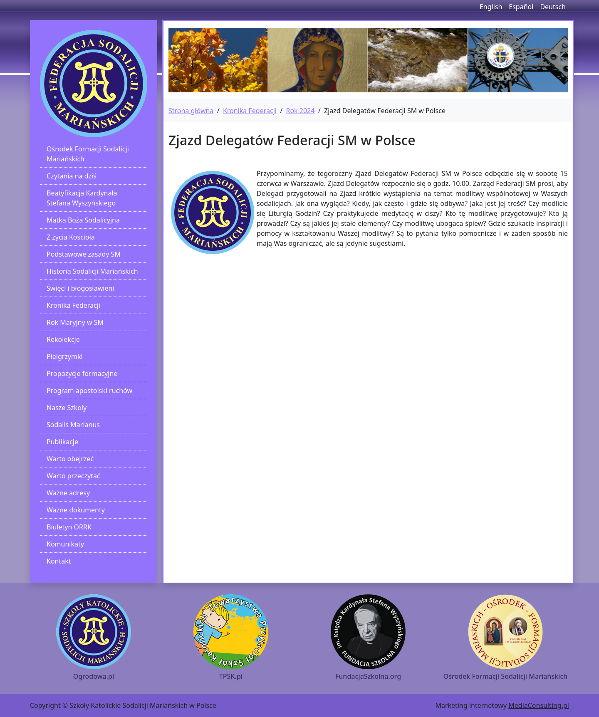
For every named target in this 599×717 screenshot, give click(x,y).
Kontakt (59, 561)
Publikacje (62, 441)
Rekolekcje (63, 339)
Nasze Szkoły (67, 407)
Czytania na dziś (72, 175)
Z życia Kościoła (71, 237)
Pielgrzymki (65, 356)
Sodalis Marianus (73, 424)
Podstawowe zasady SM (84, 254)
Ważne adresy (68, 492)
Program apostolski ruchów (89, 390)
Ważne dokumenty (76, 509)
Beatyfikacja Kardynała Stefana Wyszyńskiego (82, 198)
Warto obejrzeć (70, 458)
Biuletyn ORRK (69, 527)
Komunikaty (65, 544)
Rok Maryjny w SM (75, 322)
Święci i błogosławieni (80, 288)
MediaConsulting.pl (538, 705)
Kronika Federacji (73, 305)
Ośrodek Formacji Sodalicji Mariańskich (88, 153)
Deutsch (553, 6)
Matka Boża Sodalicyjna (83, 220)
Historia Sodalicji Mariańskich (92, 271)
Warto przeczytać (73, 475)
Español (521, 6)
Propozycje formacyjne (82, 373)
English (491, 6)
